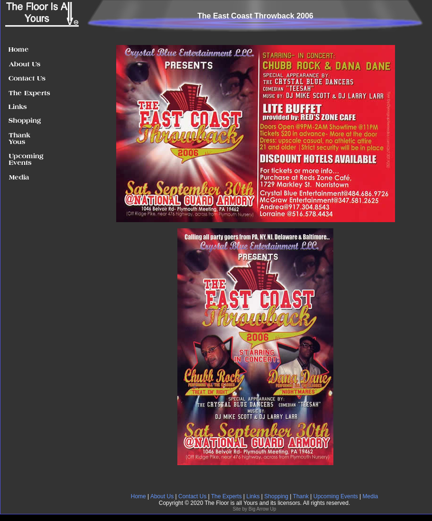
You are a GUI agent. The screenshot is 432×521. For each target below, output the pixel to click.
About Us (162, 496)
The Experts (226, 496)
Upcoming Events (336, 496)
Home (138, 496)
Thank (302, 496)
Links (252, 496)
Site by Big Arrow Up (254, 509)
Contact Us (192, 496)
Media (370, 496)
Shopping (276, 496)
